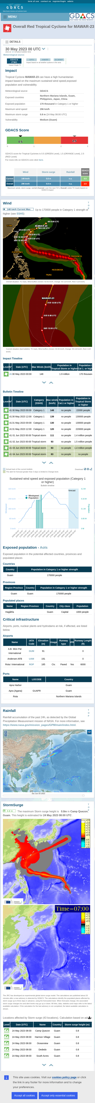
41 (10, 374)
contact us (46, 1)
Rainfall (70, 172)
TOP (88, 206)
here (41, 160)
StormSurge (13, 805)
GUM (31, 651)
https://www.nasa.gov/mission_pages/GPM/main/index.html (39, 725)
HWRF (45, 60)
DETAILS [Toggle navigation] (12, 42)
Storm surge (48, 172)
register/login (59, 1)
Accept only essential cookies (58, 1095)
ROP (31, 664)
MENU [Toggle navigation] (10, 17)
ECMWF (59, 60)
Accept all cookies (24, 1095)
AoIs (44, 547)
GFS (31, 60)
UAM (31, 658)
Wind (25, 172)
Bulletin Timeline (13, 391)
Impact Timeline (12, 358)
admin (70, 1)
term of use (33, 1)
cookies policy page (64, 1077)
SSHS (20, 213)
